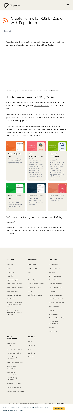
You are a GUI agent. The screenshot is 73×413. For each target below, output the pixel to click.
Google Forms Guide (35, 295)
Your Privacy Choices (35, 287)
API (29, 276)
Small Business (54, 306)
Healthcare (53, 291)
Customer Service (55, 287)
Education (52, 310)
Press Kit (31, 357)
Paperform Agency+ (13, 280)
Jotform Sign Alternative (15, 391)
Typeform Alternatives (14, 349)
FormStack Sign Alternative (12, 379)
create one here (41, 105)
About (30, 342)
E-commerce (53, 265)
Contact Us (32, 345)
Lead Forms (53, 331)
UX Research (53, 314)
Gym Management (55, 284)
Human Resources (55, 295)
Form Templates (12, 291)
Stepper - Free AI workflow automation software (14, 312)
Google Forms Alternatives (11, 367)
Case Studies (32, 268)
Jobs (29, 349)
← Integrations (8, 31)
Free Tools (10, 299)
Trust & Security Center (36, 284)
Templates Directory (26, 129)
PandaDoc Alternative (14, 387)
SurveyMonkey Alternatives (12, 358)
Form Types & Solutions (15, 287)
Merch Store (32, 353)
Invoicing (52, 272)
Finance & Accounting (56, 318)
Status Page (32, 280)
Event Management (55, 276)
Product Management (56, 303)
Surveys (52, 327)
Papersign (10, 276)
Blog (29, 272)
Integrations (11, 272)
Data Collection (54, 268)
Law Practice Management (53, 322)
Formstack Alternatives (15, 362)
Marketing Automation (56, 299)
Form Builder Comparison (11, 344)
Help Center (32, 265)
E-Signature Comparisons (11, 373)
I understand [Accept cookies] (58, 408)
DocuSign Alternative (14, 383)
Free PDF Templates (14, 295)
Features (10, 265)
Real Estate (53, 280)
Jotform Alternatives (14, 353)
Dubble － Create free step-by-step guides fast (14, 304)
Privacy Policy (49, 403)
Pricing (9, 268)
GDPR (30, 291)
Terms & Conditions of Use (17, 403)
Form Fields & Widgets (14, 284)
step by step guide (18, 120)
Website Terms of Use (36, 403)
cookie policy (18, 410)
